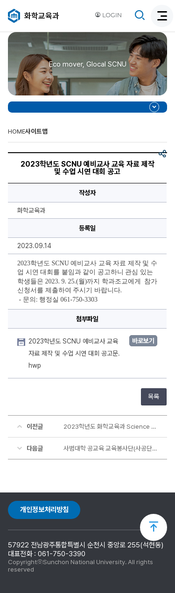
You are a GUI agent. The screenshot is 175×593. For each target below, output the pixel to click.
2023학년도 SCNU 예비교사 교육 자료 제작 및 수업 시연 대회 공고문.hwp (74, 353)
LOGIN (108, 15)
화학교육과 (41, 15)
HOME (16, 131)
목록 (153, 396)
